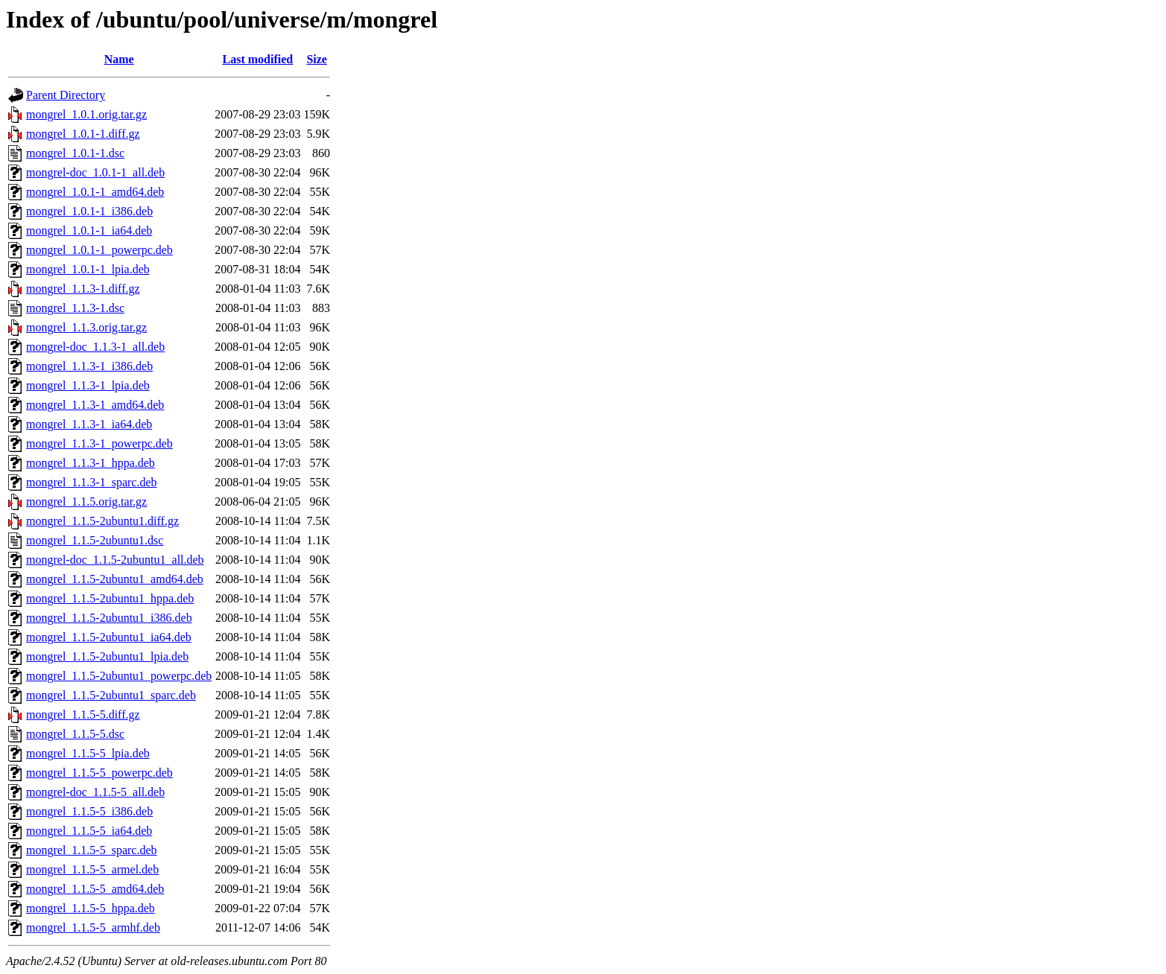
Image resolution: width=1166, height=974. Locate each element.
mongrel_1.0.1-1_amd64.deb (95, 191)
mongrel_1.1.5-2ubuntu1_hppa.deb (110, 598)
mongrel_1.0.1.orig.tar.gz (86, 114)
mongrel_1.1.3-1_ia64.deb (89, 424)
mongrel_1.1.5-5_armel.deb (92, 869)
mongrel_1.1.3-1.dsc (75, 308)
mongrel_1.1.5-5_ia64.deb (89, 830)
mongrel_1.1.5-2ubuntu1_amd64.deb (114, 579)
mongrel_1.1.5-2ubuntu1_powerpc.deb (119, 675)
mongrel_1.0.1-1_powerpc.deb (99, 250)
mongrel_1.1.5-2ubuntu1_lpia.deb (107, 656)
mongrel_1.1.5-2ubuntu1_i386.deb (109, 617)
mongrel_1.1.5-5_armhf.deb (93, 927)
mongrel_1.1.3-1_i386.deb (89, 366)
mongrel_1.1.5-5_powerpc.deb (99, 772)
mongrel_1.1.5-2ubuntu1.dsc (94, 540)
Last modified (258, 59)
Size (316, 59)
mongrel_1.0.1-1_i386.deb (89, 211)
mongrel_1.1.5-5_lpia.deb (88, 753)
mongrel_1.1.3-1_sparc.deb (91, 482)
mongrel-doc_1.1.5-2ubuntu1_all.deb (115, 559)
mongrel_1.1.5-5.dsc (75, 734)
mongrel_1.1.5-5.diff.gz (83, 714)
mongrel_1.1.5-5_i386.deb (89, 811)
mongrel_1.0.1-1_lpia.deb (88, 269)
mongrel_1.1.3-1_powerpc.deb (99, 443)
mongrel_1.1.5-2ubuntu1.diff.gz (102, 521)
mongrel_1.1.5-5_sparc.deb (91, 850)
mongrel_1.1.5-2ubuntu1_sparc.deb (111, 695)
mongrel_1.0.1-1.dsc (75, 153)
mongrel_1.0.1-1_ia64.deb (89, 230)
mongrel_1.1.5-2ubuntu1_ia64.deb (108, 637)
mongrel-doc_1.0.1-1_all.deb (95, 172)
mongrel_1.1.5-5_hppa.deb (90, 908)
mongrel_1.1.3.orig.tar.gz (86, 327)
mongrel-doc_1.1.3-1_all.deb (95, 346)
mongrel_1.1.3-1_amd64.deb (95, 404)
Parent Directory (65, 95)
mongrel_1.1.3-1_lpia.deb (88, 385)
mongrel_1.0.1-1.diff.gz (83, 133)
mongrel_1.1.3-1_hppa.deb (90, 462)
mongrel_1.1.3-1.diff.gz (83, 288)
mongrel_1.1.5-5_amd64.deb (95, 888)
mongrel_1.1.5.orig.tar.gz (86, 501)
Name (119, 59)
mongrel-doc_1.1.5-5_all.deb (95, 792)
